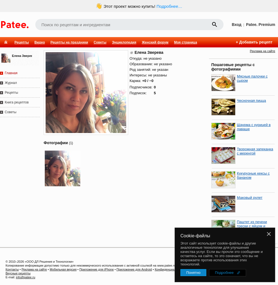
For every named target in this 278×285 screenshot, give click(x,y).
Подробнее (224, 272)
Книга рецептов (17, 102)
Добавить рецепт (255, 42)
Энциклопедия (124, 42)
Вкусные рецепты (18, 273)
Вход (237, 24)
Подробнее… (169, 6)
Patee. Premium (260, 24)
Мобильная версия (63, 269)
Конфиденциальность (170, 269)
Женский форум (155, 42)
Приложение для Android (134, 269)
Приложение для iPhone (96, 269)
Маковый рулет (249, 197)
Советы (100, 42)
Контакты (12, 269)
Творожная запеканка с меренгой (255, 151)
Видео (39, 42)
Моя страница (185, 42)
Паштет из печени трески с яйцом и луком (252, 226)
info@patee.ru (25, 277)
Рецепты (21, 42)
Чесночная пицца (251, 100)
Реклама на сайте (262, 51)
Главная (11, 73)
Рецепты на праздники (69, 42)
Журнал (11, 83)
